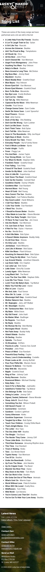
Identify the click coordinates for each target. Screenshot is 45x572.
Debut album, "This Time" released (15, 520)
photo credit (40, 24)
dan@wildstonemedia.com (12, 537)
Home (5, 13)
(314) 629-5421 (8, 534)
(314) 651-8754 (8, 545)
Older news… (6, 526)
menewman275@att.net (11, 548)
